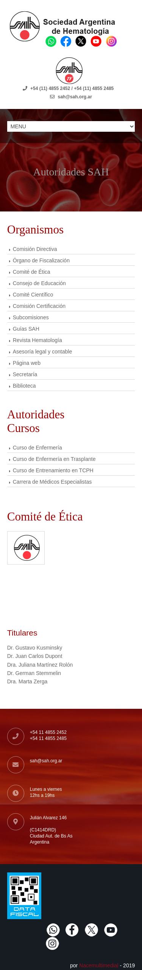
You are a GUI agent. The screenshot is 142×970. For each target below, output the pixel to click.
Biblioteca (24, 386)
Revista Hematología (37, 340)
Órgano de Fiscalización (41, 260)
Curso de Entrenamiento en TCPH (53, 470)
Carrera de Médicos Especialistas (52, 482)
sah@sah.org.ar (46, 760)
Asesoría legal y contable (42, 352)
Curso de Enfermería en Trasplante (54, 459)
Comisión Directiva (35, 249)
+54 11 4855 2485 (48, 738)
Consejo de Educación (39, 283)
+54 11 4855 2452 (48, 732)
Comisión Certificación (39, 306)
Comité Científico (33, 295)
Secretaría (25, 374)
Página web (27, 363)
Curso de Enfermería (37, 448)
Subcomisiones (31, 317)
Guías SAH (26, 329)
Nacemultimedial (98, 965)
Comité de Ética (31, 272)
